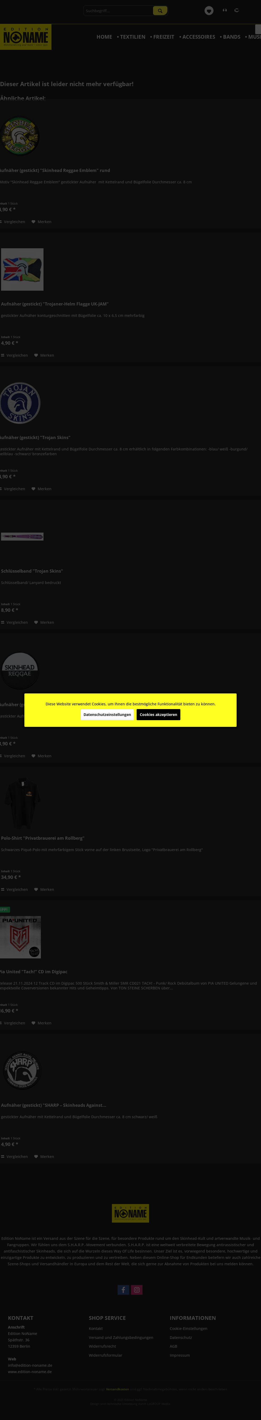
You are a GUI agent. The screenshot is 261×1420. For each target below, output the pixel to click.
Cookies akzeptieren (158, 714)
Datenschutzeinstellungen (107, 714)
